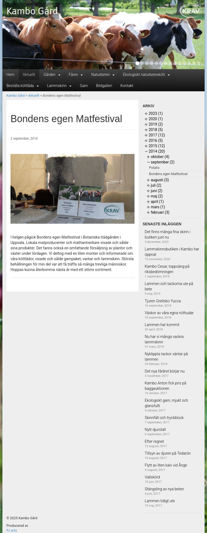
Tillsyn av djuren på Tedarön (168, 453)
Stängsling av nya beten (164, 489)
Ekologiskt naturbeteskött (146, 74)
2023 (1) (154, 113)
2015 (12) (155, 146)
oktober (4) (158, 157)
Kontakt (126, 85)
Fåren (76, 74)
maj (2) (155, 196)
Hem (10, 74)
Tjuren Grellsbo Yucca (163, 301)
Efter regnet (154, 441)
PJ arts (11, 530)
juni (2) (155, 191)
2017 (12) (155, 135)
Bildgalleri (104, 85)
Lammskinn (59, 85)
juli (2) (154, 185)
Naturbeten (103, 74)
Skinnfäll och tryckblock (164, 417)
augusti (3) (158, 180)
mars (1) (156, 207)
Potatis (154, 168)
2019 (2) (154, 124)
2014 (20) (155, 151)
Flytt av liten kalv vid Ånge (166, 465)
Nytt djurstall (155, 429)
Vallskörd (152, 477)
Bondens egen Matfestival (168, 174)
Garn (84, 85)
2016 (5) (154, 140)
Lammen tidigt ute (160, 501)
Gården (51, 74)
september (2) (160, 162)
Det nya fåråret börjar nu (165, 371)
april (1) (155, 201)
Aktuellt (29, 74)
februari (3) (158, 212)
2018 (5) (154, 130)
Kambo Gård (32, 10)
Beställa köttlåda (22, 85)
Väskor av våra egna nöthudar (169, 313)
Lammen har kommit (162, 325)
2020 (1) (154, 119)
